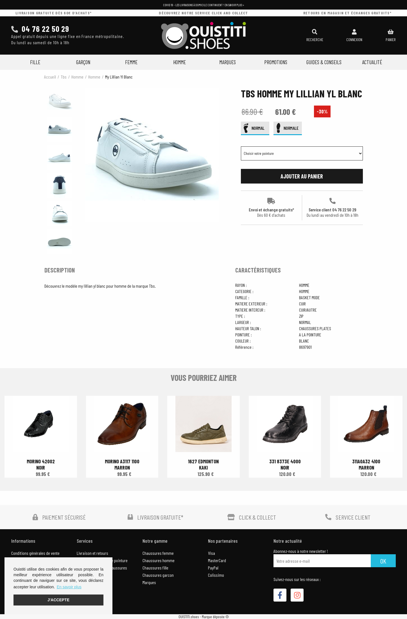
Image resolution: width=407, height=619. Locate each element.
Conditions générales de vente (35, 553)
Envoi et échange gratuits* (271, 208)
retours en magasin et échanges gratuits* (347, 12)
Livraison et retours (92, 553)
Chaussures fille (155, 567)
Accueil (50, 76)
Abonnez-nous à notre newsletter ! (300, 551)
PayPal (213, 567)
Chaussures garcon (158, 575)
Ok (383, 561)
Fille (35, 62)
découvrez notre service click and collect (203, 12)
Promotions (275, 62)
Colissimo (216, 575)
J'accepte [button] (58, 600)
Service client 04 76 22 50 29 (332, 208)
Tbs (64, 76)
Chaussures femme (158, 553)
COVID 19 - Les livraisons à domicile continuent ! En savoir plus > (203, 5)
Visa (211, 553)
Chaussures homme (159, 560)
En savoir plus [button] (69, 587)
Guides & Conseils (324, 62)
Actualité (372, 62)
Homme (179, 62)
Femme (131, 62)
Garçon (83, 62)
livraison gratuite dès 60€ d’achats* (53, 12)
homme (77, 76)
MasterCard (217, 560)
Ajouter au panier (302, 176)
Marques (227, 62)
